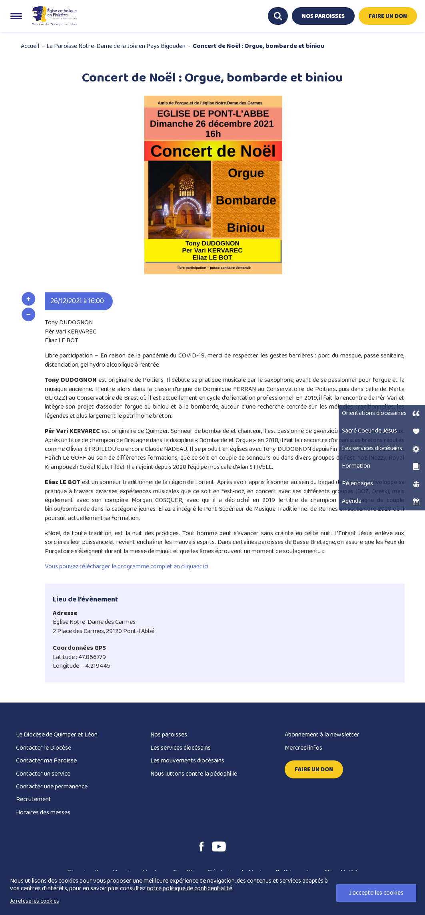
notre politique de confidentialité (189, 888)
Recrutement (33, 799)
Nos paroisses (168, 735)
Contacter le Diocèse (43, 748)
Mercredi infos (303, 748)
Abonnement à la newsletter (322, 735)
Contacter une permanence (52, 787)
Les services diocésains (180, 748)
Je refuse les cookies (34, 901)
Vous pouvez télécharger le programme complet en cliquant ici (126, 567)
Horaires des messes (43, 813)
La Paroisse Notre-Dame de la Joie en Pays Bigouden (116, 46)
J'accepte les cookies (376, 893)
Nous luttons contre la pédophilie (193, 774)
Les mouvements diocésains (187, 761)
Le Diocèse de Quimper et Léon (57, 735)
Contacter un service (43, 774)
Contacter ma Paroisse (46, 761)
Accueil (30, 46)
